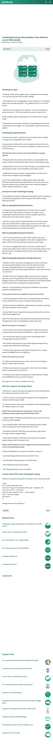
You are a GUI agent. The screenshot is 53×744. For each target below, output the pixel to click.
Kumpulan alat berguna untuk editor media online (19, 709)
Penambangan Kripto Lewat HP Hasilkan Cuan (17, 725)
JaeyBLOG (7, 2)
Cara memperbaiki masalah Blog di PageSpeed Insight (20, 660)
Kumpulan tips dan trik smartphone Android (17, 668)
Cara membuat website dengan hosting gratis (17, 684)
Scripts (5, 510)
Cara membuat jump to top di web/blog (15, 548)
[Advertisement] (26, 20)
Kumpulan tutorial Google (10, 733)
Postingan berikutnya (9, 564)
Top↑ (48, 510)
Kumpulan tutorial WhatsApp (12, 693)
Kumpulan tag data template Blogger (14, 717)
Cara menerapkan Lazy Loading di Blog (15, 540)
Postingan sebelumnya (9, 556)
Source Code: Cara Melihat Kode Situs (21, 381)
